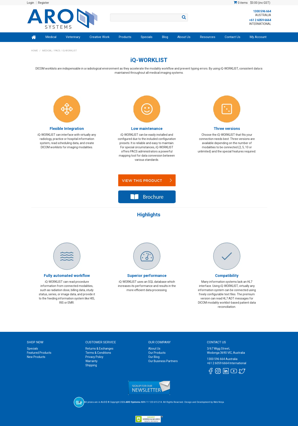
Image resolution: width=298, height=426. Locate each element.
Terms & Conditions (98, 352)
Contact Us (232, 37)
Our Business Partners (163, 361)
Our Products (157, 352)
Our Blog (154, 357)
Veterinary (73, 37)
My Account (258, 37)
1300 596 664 (262, 11)
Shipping (91, 365)
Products (125, 37)
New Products (36, 357)
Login (30, 2)
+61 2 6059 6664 (260, 20)
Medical (50, 37)
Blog (165, 37)
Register (43, 2)
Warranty (91, 361)
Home (34, 37)
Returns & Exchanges (99, 348)
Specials (146, 37)
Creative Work (99, 37)
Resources (207, 37)
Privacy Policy (94, 357)
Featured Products (39, 352)
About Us (183, 37)
